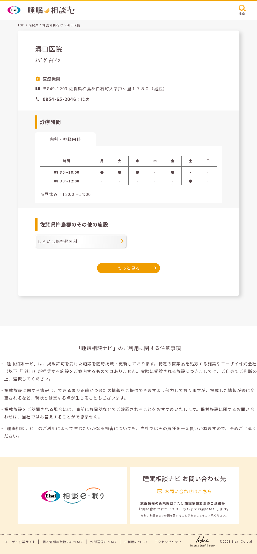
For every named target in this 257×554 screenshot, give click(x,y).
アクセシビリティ (168, 542)
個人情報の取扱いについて (63, 542)
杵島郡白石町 (52, 25)
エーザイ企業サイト (20, 542)
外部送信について (104, 542)
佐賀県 (33, 25)
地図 (158, 88)
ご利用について (136, 542)
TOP (21, 25)
